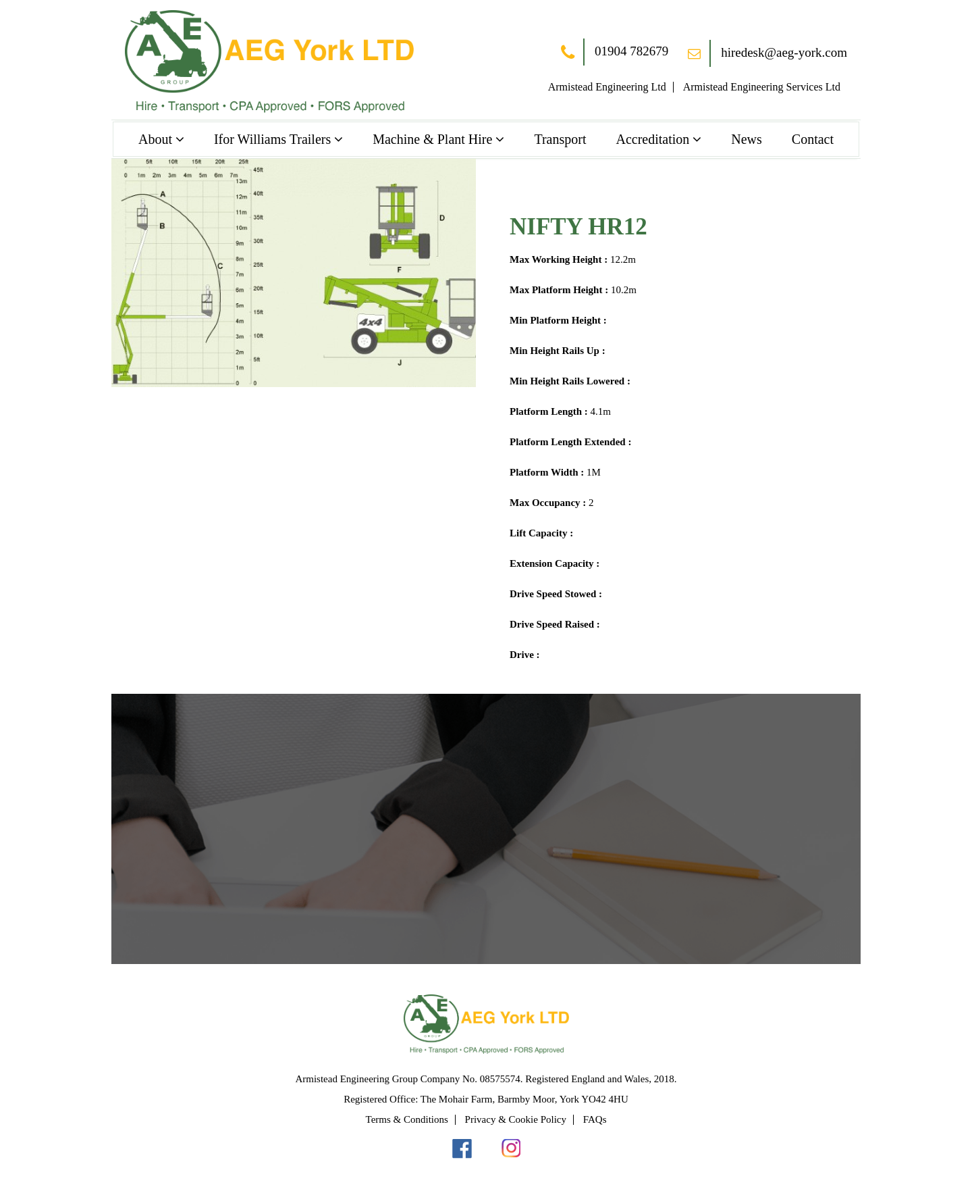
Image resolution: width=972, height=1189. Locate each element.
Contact (813, 139)
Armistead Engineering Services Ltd (761, 87)
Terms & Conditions (407, 1119)
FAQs (595, 1119)
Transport (560, 139)
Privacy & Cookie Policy (515, 1119)
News (746, 139)
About (155, 139)
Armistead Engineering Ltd (607, 87)
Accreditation (652, 139)
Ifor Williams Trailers (272, 139)
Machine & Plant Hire (432, 139)
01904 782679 (614, 52)
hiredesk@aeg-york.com (767, 52)
